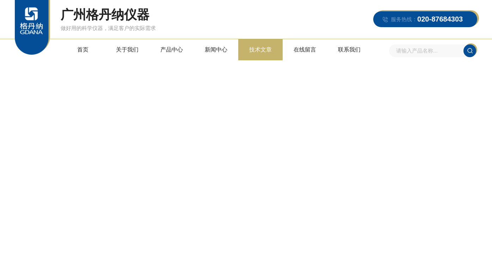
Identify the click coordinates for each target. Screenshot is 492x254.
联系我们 (349, 50)
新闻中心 (216, 50)
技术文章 (260, 50)
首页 (82, 50)
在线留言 (305, 50)
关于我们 (127, 50)
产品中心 (171, 50)
